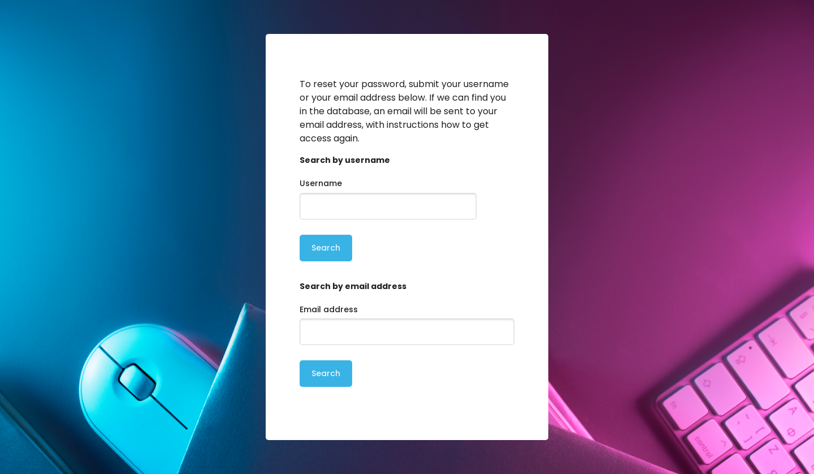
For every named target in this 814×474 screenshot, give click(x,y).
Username (321, 183)
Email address (329, 309)
